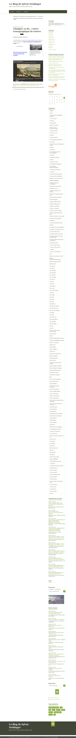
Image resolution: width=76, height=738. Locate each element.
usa (54, 714)
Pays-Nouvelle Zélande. (54, 306)
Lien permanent (16, 83)
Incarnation (62, 57)
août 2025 (50, 46)
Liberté (54, 68)
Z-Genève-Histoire (53, 476)
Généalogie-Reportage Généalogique (54, 183)
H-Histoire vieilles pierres (55, 204)
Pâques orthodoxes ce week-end (56, 619)
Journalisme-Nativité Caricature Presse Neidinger (56, 237)
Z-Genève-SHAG (53, 486)
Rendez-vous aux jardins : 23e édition (56, 79)
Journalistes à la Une (54, 242)
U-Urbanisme (32, 83)
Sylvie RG (51, 511)
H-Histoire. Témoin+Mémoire (56, 218)
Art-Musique (52, 149)
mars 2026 (51, 34)
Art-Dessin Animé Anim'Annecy (56, 139)
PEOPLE (51, 336)
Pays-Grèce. (52, 292)
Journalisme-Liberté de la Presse (56, 233)
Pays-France (52, 288)
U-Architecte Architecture (55, 431)
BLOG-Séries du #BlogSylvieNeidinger (54, 167)
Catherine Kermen (53, 528)
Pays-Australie (52, 275)
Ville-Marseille (53, 452)
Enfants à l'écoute (59, 61)
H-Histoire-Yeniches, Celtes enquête (57, 216)
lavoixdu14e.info (58, 59)
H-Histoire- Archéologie (54, 206)
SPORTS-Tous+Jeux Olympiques (56, 427)
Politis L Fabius (53, 360)
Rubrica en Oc (58, 65)
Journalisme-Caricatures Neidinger (57, 227)
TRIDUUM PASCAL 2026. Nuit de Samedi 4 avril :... (56, 633)
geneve (33, 85)
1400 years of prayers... (53, 57)
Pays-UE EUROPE (53, 323)
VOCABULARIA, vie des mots (55, 461)
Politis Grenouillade (54, 356)
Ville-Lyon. (52, 450)
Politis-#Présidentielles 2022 (55, 370)
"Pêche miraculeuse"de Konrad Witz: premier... (56, 504)
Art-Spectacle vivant (54, 161)
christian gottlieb (24, 85)
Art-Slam (51, 159)
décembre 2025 (52, 39)
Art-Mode (52, 147)
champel (18, 85)
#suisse (63, 709)
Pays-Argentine (53, 272)
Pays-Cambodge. (53, 277)
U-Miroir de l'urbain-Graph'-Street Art (57, 436)
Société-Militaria (53, 411)
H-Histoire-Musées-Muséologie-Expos (56, 213)
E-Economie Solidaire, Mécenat (56, 174)
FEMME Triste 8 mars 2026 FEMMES (55, 669)
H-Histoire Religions (54, 199)
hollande (51, 712)
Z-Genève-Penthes (53, 484)
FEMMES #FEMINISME (54, 180)
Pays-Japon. (52, 299)
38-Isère (51, 113)
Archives (18, 11)
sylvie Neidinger (53, 519)
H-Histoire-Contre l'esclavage (56, 210)
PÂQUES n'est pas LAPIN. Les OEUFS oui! (56, 626)
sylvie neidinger (53, 503)
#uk (50, 709)
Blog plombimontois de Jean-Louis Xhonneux (57, 72)
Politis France (52, 351)
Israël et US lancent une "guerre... (55, 676)
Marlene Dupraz (53, 543)
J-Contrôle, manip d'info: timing (56, 222)
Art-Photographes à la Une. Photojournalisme (55, 152)
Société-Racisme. (53, 420)
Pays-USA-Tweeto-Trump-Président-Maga (55, 331)
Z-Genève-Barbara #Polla (55, 474)
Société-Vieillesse (53, 422)
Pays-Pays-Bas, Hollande (54, 310)
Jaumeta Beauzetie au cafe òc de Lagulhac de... (55, 65)
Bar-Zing (56, 63)
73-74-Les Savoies (53, 118)
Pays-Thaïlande (53, 321)
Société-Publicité (53, 418)
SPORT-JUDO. (52, 424)
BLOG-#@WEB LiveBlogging (55, 164)
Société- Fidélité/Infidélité (55, 391)
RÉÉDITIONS (51, 61)
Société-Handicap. (53, 409)
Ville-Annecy (52, 445)
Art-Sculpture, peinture (54, 157)
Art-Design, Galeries (54, 137)
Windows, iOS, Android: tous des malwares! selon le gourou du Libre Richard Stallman (27, 19)
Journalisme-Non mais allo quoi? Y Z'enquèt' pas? (56, 240)
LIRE (51, 253)
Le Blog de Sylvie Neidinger (25, 3)
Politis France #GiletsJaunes (55, 353)
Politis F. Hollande (53, 349)
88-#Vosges (52, 120)
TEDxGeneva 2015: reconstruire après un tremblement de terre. (25, 16)
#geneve (50, 714)
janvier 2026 (51, 37)
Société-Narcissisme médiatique (56, 413)
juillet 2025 (51, 47)
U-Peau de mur (53, 439)
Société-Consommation (54, 398)
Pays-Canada (52, 279)
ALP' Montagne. (53, 123)
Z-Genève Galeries (53, 470)
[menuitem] (12, 11)
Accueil (12, 11)
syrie (61, 707)
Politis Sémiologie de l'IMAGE (55, 366)
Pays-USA (51, 328)
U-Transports (52, 441)
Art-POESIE (52, 155)
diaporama (30, 85)
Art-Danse (52, 135)
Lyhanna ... (51, 63)
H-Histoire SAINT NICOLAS (55, 201)
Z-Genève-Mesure (53, 479)
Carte (50, 581)
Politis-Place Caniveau (54, 372)
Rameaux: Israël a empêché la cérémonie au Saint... (56, 654)
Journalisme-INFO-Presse (55, 231)
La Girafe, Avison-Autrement (58, 77)
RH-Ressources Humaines (55, 374)
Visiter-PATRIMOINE (54, 459)
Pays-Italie (52, 297)
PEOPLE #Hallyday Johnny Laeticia (57, 338)
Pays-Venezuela (53, 333)
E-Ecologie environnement (55, 169)
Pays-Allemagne (53, 270)
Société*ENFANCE (53, 383)
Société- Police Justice (54, 393)
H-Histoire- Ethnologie (54, 208)
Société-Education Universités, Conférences (56, 404)
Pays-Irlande (52, 294)
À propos (26, 11)
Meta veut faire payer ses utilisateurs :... (57, 73)
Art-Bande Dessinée (54, 130)
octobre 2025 (51, 42)
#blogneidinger (57, 712)
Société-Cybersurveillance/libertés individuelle (57, 401)
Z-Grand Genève (53, 489)
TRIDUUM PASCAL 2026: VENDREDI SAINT (57, 640)
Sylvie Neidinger (53, 536)
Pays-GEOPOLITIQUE (54, 290)
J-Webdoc (52, 225)
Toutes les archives (52, 49)
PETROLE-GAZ (52, 344)
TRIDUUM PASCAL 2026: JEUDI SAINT (56, 647)
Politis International (54, 358)
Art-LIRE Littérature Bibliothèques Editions (57, 144)
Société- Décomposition (54, 389)
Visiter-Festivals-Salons (54, 456)
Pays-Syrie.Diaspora (54, 319)
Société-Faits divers (53, 407)
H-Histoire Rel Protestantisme (56, 197)
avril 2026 (51, 32)
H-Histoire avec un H (54, 188)
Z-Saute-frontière (53, 491)
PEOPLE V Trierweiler (54, 342)
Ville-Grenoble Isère (54, 448)
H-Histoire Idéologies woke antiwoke (55, 191)
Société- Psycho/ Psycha (54, 395)
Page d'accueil (40, 16)
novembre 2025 (52, 41)
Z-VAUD (51, 493)
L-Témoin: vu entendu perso (55, 251)
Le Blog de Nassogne (54, 75)
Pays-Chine (52, 283)
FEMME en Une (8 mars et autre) (56, 178)
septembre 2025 (52, 44)
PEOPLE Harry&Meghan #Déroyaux (57, 340)
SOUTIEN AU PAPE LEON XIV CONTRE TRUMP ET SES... (55, 613)
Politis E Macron (53, 347)
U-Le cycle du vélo (53, 433)
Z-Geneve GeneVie (53, 472)
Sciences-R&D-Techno (54, 381)
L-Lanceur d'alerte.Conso (55, 245)
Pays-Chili (52, 281)
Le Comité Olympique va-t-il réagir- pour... (57, 537)
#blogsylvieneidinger (53, 707)
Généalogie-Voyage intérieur (55, 186)
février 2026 (51, 36)
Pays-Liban (52, 301)
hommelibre (52, 572)
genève (53, 709)
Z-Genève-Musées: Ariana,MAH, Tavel (56, 482)
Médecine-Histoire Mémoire (55, 261)
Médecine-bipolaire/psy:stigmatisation (55, 259)
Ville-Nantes (52, 454)
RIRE (51, 377)
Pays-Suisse (28, 83)
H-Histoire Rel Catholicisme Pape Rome (56, 194)
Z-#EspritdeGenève (38, 83)
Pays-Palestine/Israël (54, 308)
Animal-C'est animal (54, 125)
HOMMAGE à (52, 220)
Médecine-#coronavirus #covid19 (56, 256)
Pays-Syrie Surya (53, 317)
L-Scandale (52, 249)
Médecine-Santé (53, 263)
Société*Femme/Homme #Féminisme (54, 386)
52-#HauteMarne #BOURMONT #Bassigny (56, 116)
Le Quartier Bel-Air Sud (53, 80)
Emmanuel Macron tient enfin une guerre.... (57, 551)
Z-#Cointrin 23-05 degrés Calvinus (56, 465)
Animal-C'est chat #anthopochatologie (54, 128)
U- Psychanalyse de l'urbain (55, 429)
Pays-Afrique (52, 266)
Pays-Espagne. (52, 286)
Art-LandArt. (52, 141)
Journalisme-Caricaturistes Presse (56, 229)
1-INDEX (51, 110)
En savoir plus (55, 737)
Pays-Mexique (52, 303)
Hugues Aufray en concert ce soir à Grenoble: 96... (57, 662)
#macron (58, 709)
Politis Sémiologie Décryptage (56, 368)
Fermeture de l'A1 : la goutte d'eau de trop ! (56, 68)
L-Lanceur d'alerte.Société (55, 247)
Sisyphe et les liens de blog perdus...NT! (56, 566)
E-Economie (52, 171)
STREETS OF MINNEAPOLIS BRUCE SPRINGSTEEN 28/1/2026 (57, 521)
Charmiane (51, 558)
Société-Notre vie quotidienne (56, 415)
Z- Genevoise (52, 463)
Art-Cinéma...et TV (53, 133)
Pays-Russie (52, 312)
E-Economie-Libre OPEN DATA (56, 176)
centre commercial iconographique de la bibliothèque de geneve (28, 85)
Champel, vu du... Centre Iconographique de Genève (27, 30)
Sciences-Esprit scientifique (55, 379)
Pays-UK (51, 326)
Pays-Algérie (52, 268)
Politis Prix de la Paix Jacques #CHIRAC (55, 363)
